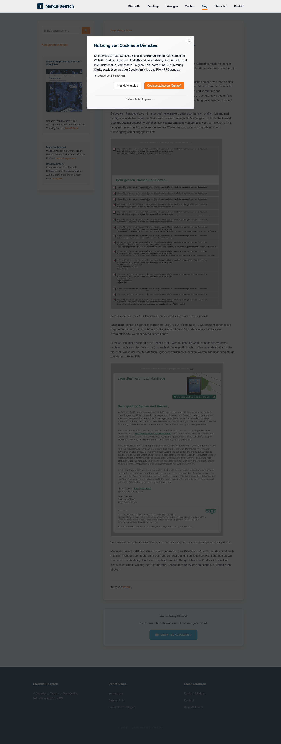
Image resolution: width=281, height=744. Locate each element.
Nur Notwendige (127, 85)
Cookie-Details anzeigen (112, 75)
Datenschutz (133, 99)
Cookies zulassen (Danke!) (164, 85)
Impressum (148, 99)
